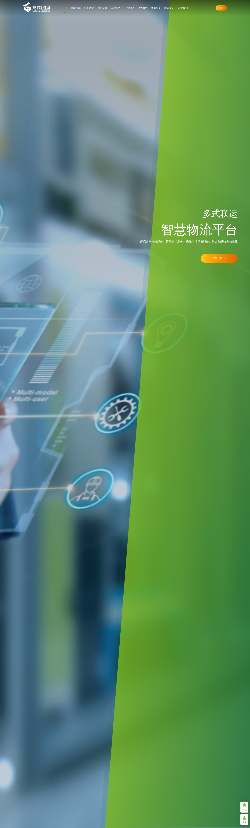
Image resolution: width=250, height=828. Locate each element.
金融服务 (142, 8)
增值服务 (156, 8)
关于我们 (183, 8)
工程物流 (129, 8)
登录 (221, 8)
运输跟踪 (75, 8)
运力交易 (102, 8)
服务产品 (89, 8)
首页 (64, 8)
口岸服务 (116, 8)
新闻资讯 (169, 8)
